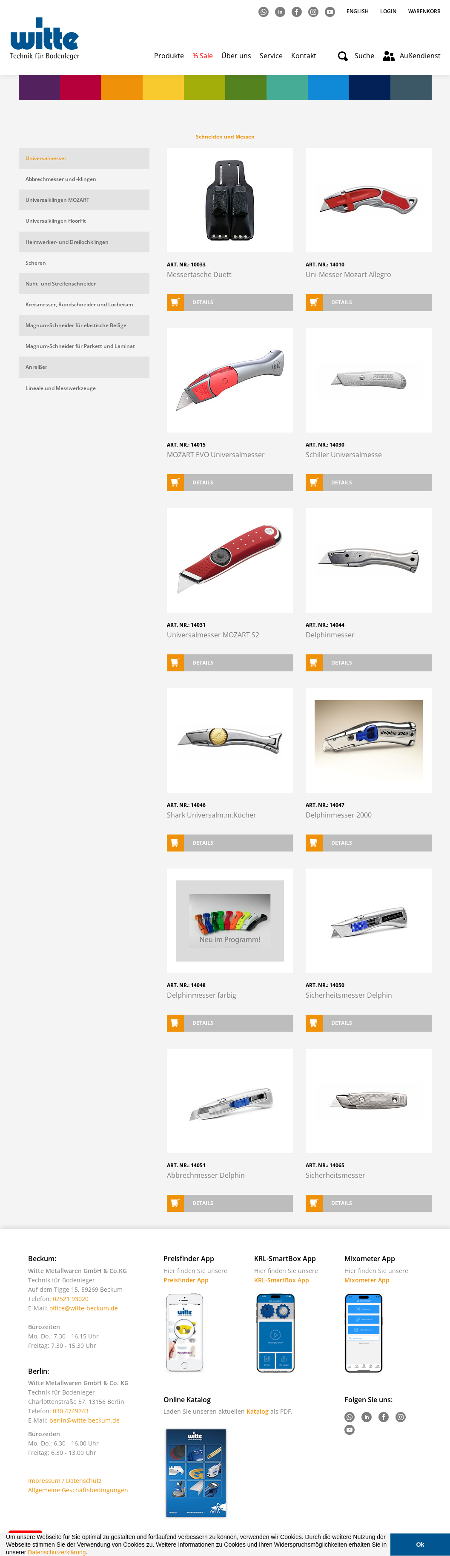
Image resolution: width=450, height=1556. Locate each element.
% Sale (202, 55)
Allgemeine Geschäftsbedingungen (78, 1490)
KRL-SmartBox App (281, 1280)
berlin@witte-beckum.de (84, 1420)
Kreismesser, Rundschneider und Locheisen (79, 304)
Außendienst (420, 55)
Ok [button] (420, 1544)
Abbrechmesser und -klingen (61, 179)
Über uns (236, 55)
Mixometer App (367, 1280)
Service (271, 55)
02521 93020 (71, 1299)
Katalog (257, 1411)
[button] (90, 1553)
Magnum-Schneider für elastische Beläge (76, 325)
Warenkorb (424, 11)
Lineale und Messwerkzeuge (61, 388)
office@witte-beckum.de (83, 1308)
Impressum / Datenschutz (65, 1481)
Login (388, 11)
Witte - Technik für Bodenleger (44, 38)
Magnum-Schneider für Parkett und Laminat (80, 346)
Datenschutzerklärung (57, 1552)
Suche (364, 55)
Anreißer (36, 367)
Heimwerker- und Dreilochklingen (67, 242)
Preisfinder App (186, 1280)
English (358, 11)
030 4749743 (71, 1411)
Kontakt (303, 55)
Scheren (36, 262)
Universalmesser (46, 158)
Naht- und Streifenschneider (61, 283)
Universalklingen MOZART (57, 200)
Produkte (169, 55)
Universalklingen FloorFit (56, 220)
